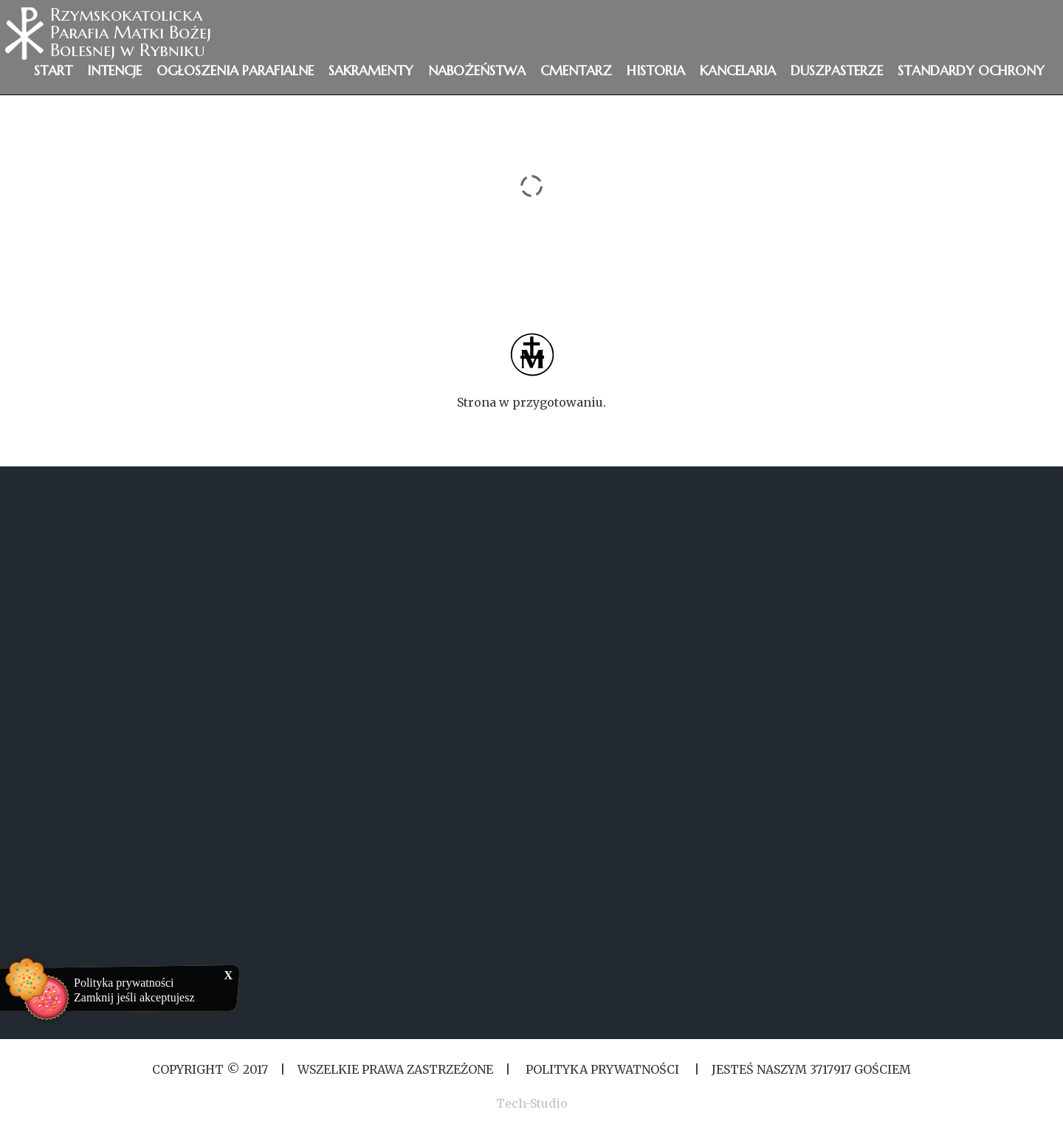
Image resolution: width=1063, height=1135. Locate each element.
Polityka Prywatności (602, 1069)
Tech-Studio (532, 1103)
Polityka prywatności (124, 982)
